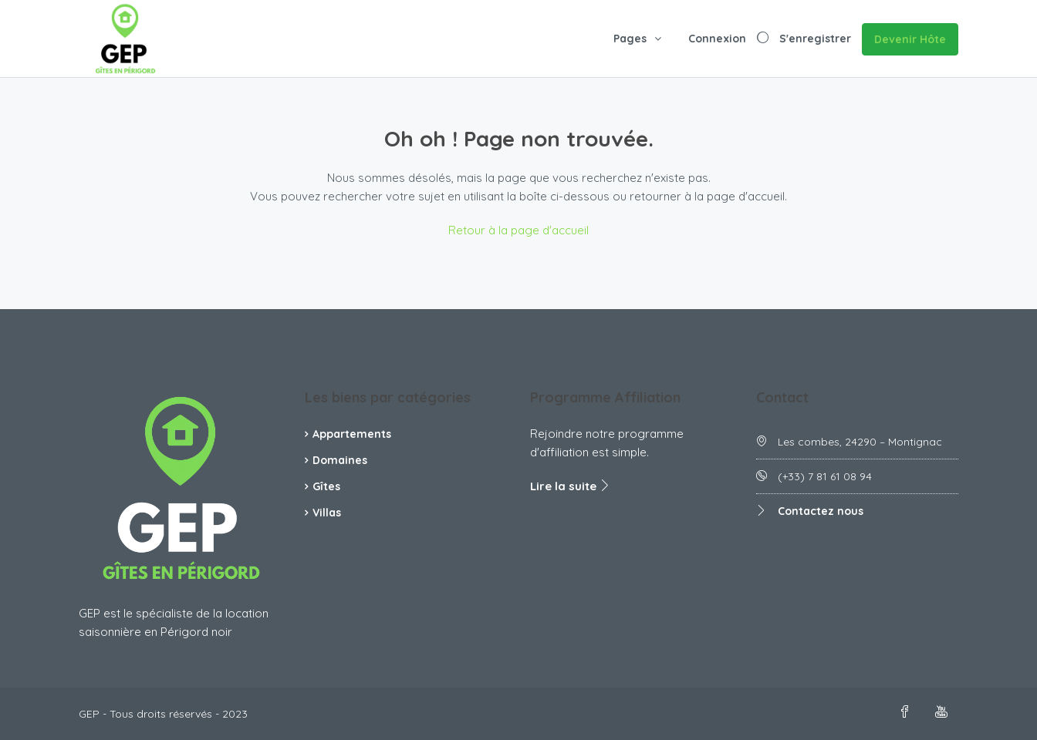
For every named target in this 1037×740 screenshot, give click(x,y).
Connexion (717, 38)
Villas (326, 513)
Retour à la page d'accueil (518, 230)
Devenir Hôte (910, 39)
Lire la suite (570, 486)
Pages (630, 38)
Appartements (351, 434)
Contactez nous (820, 511)
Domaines (339, 460)
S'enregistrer (815, 38)
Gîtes (326, 486)
